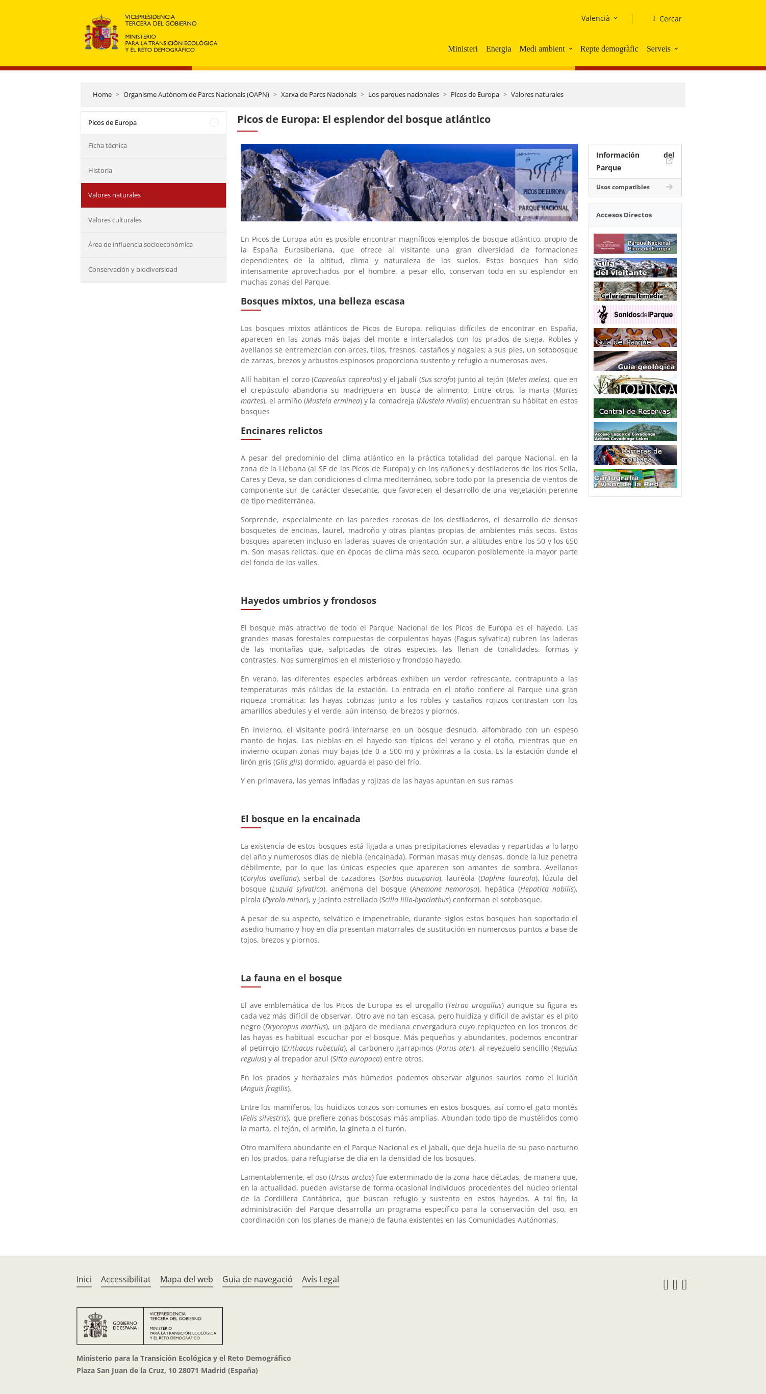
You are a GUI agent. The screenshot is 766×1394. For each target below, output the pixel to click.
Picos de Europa (475, 94)
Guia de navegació (257, 1279)
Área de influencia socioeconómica (140, 244)
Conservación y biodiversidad (132, 269)
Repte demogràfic (609, 48)
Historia (100, 170)
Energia (498, 48)
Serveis (659, 48)
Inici (84, 1279)
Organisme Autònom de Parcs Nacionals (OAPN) (196, 94)
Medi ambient (542, 48)
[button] (571, 48)
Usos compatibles (623, 187)
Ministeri (463, 48)
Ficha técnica (107, 145)
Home (102, 94)
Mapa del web (186, 1279)
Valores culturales (115, 219)
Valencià (595, 18)
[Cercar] (663, 19)
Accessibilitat (126, 1279)
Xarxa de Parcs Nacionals (318, 94)
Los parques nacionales (403, 94)
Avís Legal (320, 1279)
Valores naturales (537, 94)
